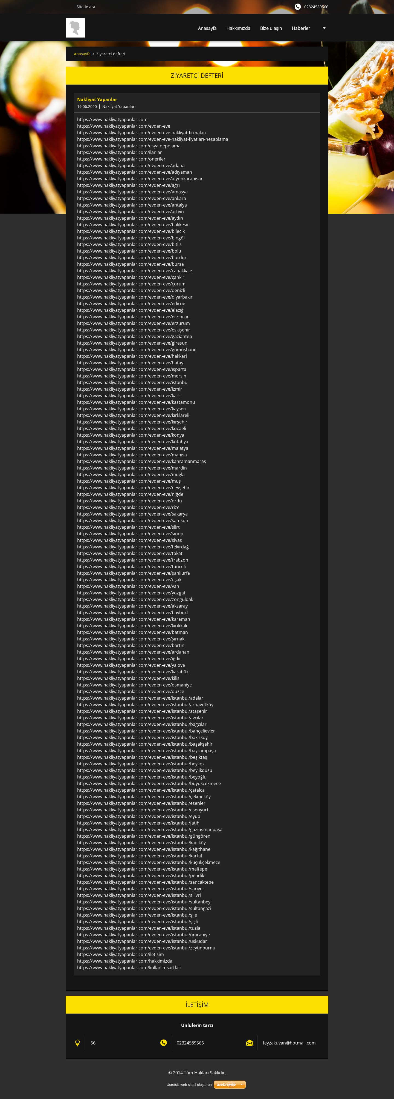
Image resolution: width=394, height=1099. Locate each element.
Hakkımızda (238, 28)
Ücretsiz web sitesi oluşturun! (190, 1085)
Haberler (301, 28)
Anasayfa (207, 28)
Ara (69, 7)
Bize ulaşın (271, 28)
